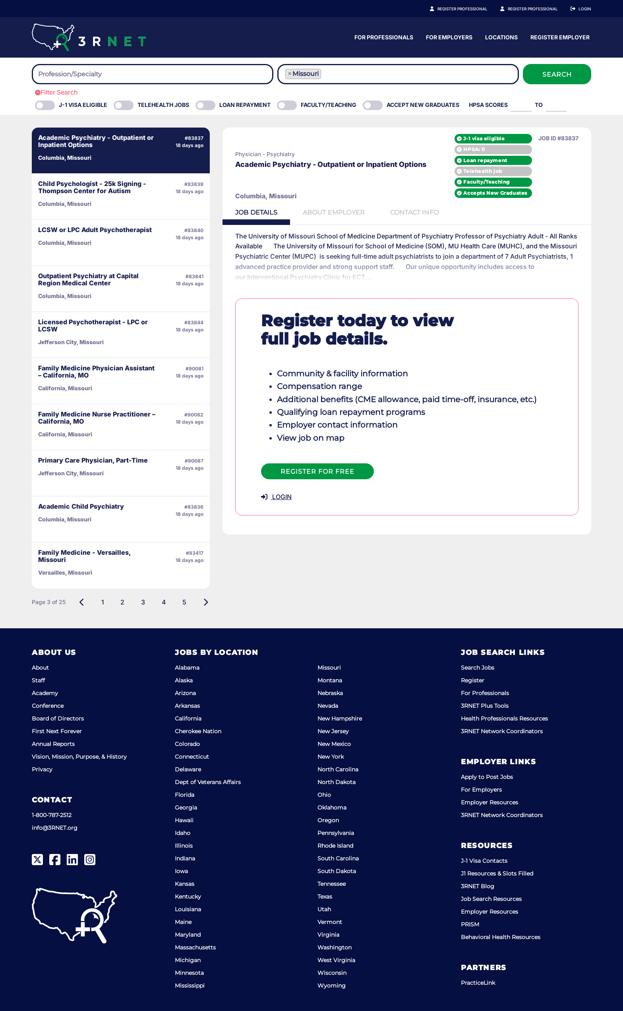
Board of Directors (58, 718)
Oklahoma (331, 807)
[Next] (205, 602)
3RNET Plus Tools (485, 705)
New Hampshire (339, 718)
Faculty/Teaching (328, 104)
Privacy (42, 769)
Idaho (182, 833)
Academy (45, 693)
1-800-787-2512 (52, 815)
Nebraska (330, 693)
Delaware (188, 769)
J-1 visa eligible (484, 138)
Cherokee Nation (198, 731)
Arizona (185, 693)
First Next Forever (57, 731)
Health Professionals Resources (504, 718)
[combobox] (152, 74)
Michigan (188, 960)
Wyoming (331, 985)
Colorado (187, 744)
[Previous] (82, 602)
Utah (324, 909)
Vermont (329, 922)
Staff (38, 680)
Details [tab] (256, 212)
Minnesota (189, 972)
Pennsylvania (335, 833)
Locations (575, 37)
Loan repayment (485, 160)
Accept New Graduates (423, 104)
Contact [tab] (414, 212)
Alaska (184, 680)
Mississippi (190, 985)
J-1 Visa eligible (83, 104)
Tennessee (331, 883)
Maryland (188, 934)
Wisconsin (331, 972)
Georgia (186, 807)
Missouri (329, 667)
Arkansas (187, 705)
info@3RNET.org (54, 827)
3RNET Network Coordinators (502, 731)
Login (584, 8)
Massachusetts (195, 947)
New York (330, 756)
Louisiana (188, 909)
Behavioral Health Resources (500, 937)
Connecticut (192, 756)
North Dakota (336, 782)
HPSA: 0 (474, 149)
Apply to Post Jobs (487, 777)
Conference (48, 705)
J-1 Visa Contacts (484, 860)
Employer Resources (489, 802)
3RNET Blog (477, 886)
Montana (329, 680)
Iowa (181, 871)
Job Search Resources (491, 899)
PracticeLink (478, 982)
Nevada (327, 705)
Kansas (184, 883)
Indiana (185, 858)
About (40, 667)
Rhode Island (335, 845)
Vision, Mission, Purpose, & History (79, 756)
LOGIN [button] (276, 497)
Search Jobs (477, 667)
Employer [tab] (334, 212)
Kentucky (188, 896)
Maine (183, 922)
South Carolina (338, 858)
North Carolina (337, 769)
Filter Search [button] (56, 92)
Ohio (324, 794)
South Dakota (336, 871)
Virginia (328, 934)
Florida (184, 794)
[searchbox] (82, 74)
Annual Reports (53, 744)
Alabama (187, 667)
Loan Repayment (245, 104)
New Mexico (334, 744)
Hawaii (184, 820)
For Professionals (457, 37)
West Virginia (336, 960)
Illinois (184, 845)
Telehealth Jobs (163, 104)
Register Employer (537, 8)
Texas (324, 896)
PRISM (470, 924)
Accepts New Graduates (495, 193)
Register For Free (317, 471)
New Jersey (333, 731)
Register (472, 680)
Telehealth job (482, 171)
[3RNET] (89, 37)
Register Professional (471, 8)
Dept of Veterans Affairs (208, 782)
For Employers (522, 37)
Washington (334, 947)
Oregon (328, 820)
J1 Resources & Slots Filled (497, 873)
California (188, 718)
